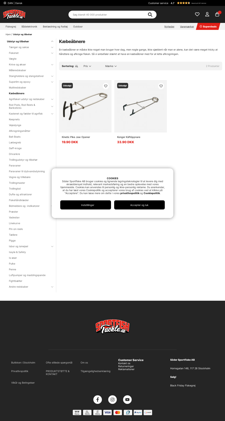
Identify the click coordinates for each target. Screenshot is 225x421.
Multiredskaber (17, 87)
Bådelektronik (29, 26)
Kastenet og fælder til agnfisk (29, 113)
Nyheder (169, 26)
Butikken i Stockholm (23, 362)
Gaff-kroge (15, 148)
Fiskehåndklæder (19, 200)
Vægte (12, 58)
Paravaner (15, 165)
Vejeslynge (15, 125)
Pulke (12, 263)
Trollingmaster (17, 182)
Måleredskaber (17, 70)
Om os (84, 362)
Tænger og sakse (29, 47)
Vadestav (14, 217)
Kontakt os (124, 363)
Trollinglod (15, 188)
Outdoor (78, 26)
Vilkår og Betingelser (23, 382)
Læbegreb (15, 142)
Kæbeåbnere (16, 93)
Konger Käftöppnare (128, 136)
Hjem (8, 34)
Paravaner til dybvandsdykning (27, 171)
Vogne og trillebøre (19, 177)
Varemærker (187, 26)
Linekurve (14, 223)
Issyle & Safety (17, 252)
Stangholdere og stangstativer (29, 75)
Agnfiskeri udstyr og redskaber (29, 99)
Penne (12, 269)
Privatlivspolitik (19, 371)
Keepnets (14, 119)
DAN (14, 3)
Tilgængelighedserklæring (95, 371)
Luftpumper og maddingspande (27, 275)
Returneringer (126, 366)
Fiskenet (29, 52)
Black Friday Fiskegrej (182, 385)
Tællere (13, 234)
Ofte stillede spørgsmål (59, 362)
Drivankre (14, 153)
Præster (13, 211)
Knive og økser (29, 64)
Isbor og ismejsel (29, 246)
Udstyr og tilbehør (22, 34)
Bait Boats (14, 136)
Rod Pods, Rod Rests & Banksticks (29, 106)
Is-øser (13, 257)
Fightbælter (15, 280)
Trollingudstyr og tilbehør (23, 159)
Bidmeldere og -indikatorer (29, 205)
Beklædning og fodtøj (55, 26)
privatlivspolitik (130, 193)
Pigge (12, 240)
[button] (196, 3)
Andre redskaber (29, 286)
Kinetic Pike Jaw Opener (76, 136)
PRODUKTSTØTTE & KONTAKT (58, 373)
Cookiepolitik (152, 193)
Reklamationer (126, 369)
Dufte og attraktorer (20, 194)
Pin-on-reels (16, 228)
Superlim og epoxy (29, 81)
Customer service (158, 3)
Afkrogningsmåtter (19, 130)
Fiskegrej (11, 26)
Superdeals (208, 26)
